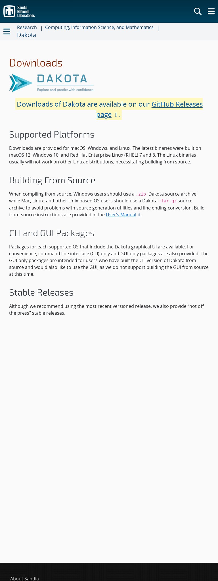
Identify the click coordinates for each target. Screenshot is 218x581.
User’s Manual (123, 214)
